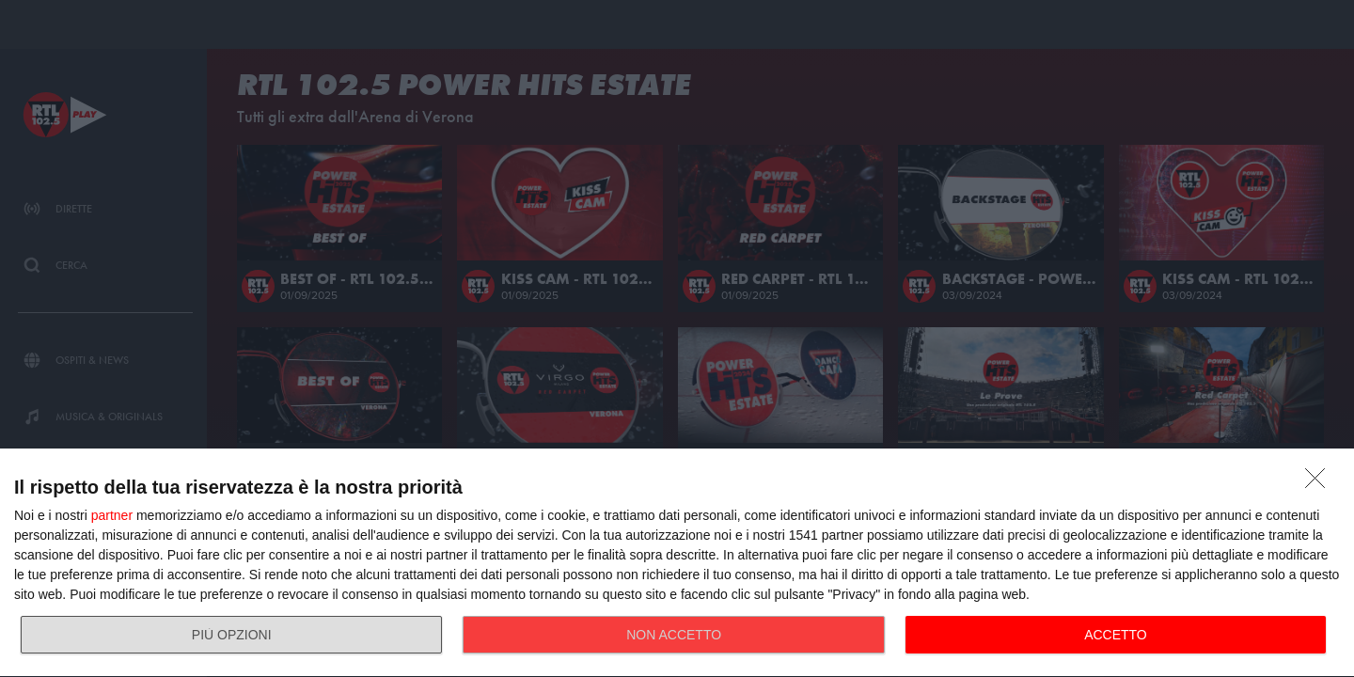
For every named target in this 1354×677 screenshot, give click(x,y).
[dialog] (677, 563)
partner (112, 515)
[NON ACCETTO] (1320, 483)
